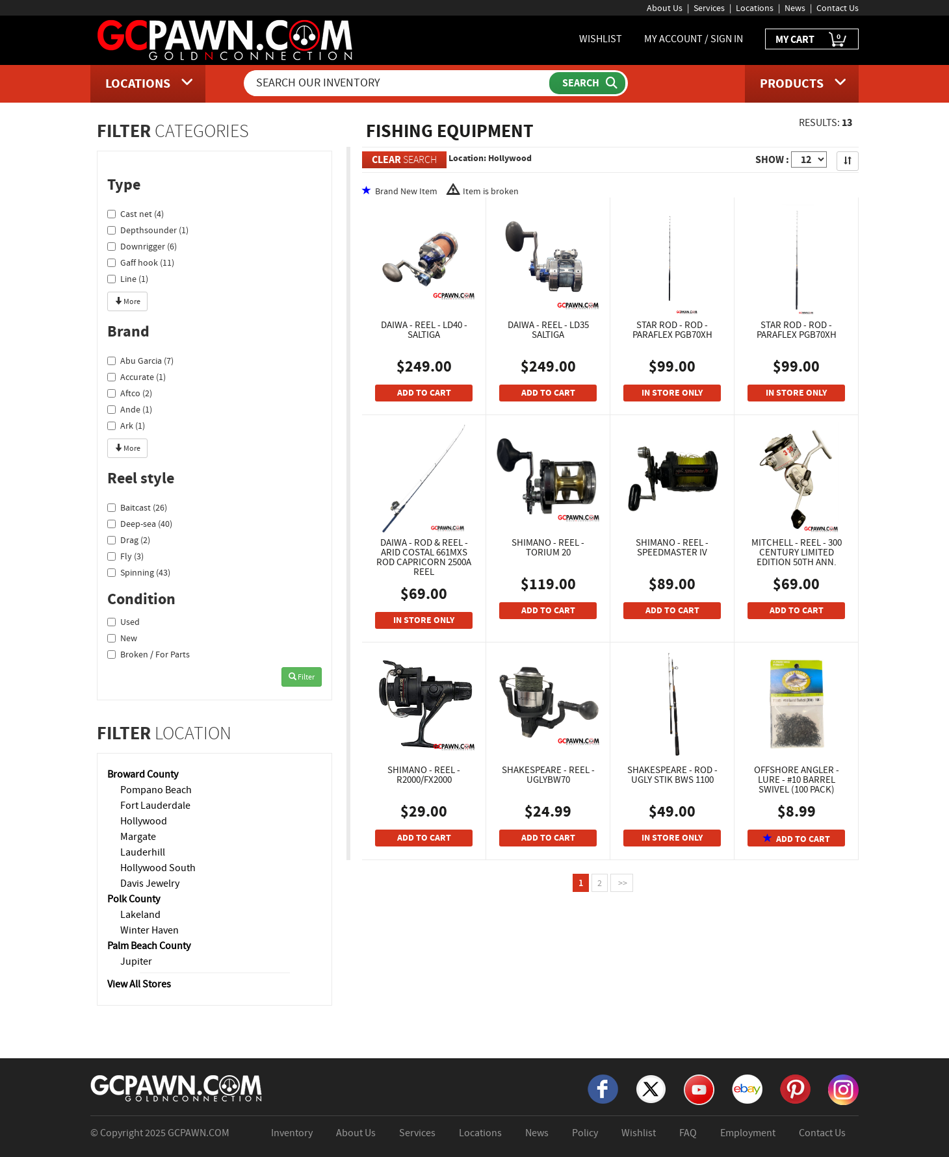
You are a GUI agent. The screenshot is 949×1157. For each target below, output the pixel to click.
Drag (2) (128, 540)
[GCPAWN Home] (176, 1087)
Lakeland (140, 914)
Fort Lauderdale (155, 805)
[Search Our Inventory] (397, 83)
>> (621, 883)
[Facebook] (603, 1088)
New (122, 638)
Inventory (292, 1132)
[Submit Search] (587, 83)
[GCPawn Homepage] (226, 39)
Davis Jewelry (149, 883)
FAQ (688, 1132)
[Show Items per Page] (809, 159)
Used (123, 622)
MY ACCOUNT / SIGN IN (693, 38)
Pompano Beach (156, 789)
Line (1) (127, 279)
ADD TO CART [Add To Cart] (424, 393)
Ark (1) (126, 425)
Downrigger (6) (142, 246)
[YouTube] (699, 1089)
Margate (138, 836)
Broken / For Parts (148, 654)
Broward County (142, 774)
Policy (585, 1132)
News (795, 8)
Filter (302, 677)
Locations (755, 8)
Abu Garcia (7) (140, 360)
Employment (747, 1132)
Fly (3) (125, 556)
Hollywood (143, 821)
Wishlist (638, 1132)
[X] (651, 1088)
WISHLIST (600, 38)
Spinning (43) (138, 572)
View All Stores (139, 984)
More (127, 301)
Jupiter (136, 961)
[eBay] (747, 1088)
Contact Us (837, 8)
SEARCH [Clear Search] (404, 159)
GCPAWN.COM (198, 1132)
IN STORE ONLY (672, 393)
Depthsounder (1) (147, 230)
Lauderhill (142, 852)
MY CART (811, 40)
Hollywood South (158, 867)
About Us (664, 8)
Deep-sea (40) (139, 523)
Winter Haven (149, 930)
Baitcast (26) (137, 507)
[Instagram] (843, 1089)
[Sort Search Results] (848, 161)
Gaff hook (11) (140, 262)
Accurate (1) (136, 377)
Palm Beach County (148, 945)
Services (709, 8)
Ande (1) (129, 409)
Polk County (133, 899)
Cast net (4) (135, 214)
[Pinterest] (795, 1088)
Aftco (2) (129, 393)
